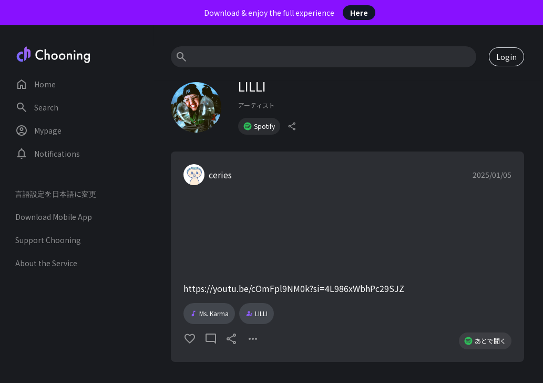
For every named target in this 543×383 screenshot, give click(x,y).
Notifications (47, 153)
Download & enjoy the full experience (289, 12)
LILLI (256, 313)
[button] (347, 257)
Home (35, 84)
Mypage (38, 130)
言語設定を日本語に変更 (55, 193)
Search (36, 107)
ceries (220, 174)
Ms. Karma (209, 313)
